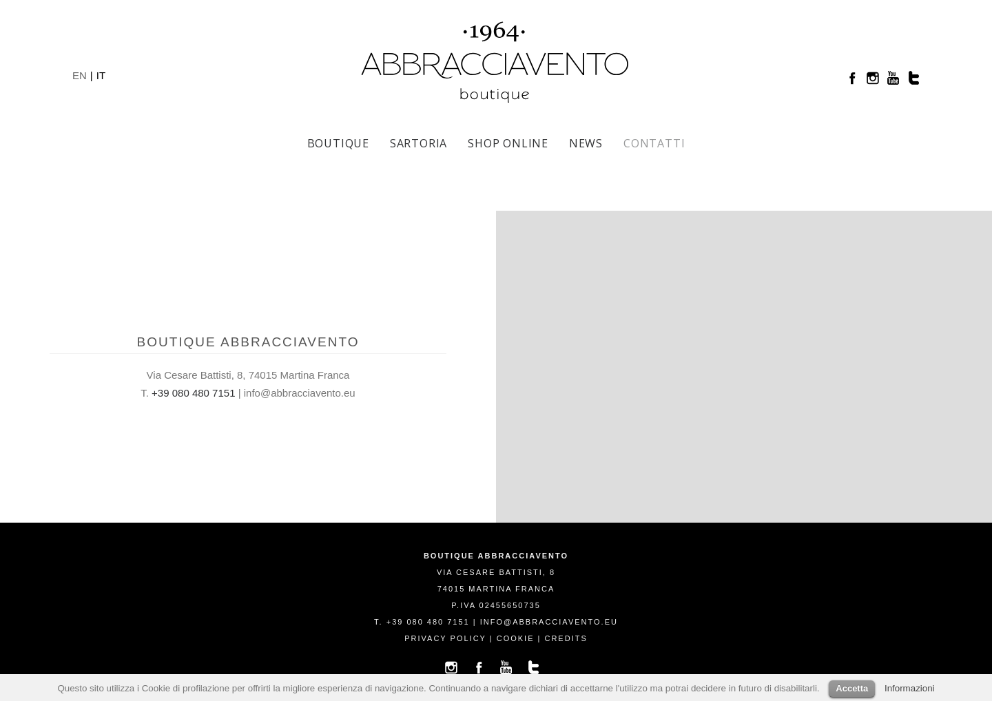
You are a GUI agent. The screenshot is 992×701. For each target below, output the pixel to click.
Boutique (338, 143)
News (586, 143)
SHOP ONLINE (508, 143)
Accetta (852, 688)
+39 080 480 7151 (193, 393)
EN (79, 75)
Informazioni (910, 688)
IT (100, 75)
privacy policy (445, 638)
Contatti (654, 143)
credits (565, 638)
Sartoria (418, 143)
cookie (516, 638)
